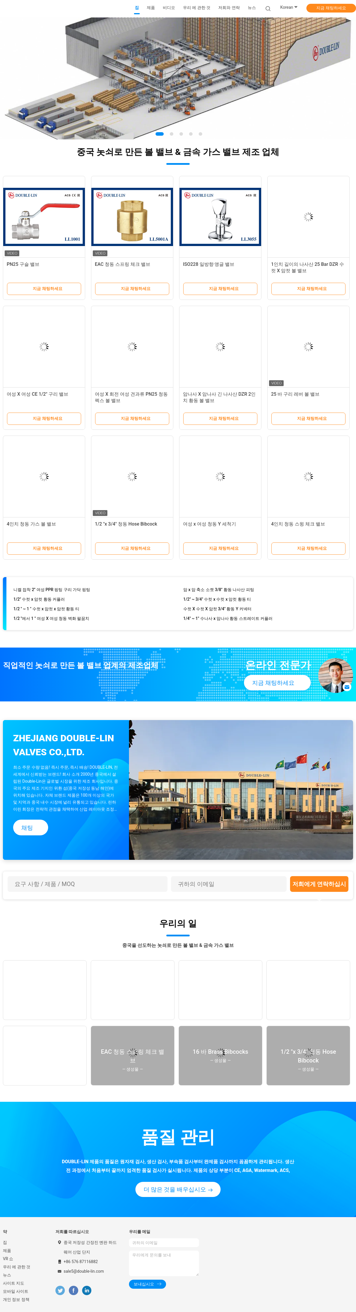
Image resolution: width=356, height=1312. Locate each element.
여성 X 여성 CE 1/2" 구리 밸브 (37, 394)
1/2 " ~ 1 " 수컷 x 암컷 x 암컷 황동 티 (46, 611)
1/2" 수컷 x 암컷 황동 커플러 (39, 601)
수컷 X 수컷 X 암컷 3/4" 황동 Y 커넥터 (217, 611)
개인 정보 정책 (16, 1299)
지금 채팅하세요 (331, 8)
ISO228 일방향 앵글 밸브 (208, 264)
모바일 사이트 (15, 1291)
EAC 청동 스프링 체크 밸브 (122, 264)
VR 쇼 (8, 1258)
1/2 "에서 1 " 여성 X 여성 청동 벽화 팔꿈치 (51, 620)
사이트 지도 (13, 1283)
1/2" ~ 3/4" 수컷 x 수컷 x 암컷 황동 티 (217, 601)
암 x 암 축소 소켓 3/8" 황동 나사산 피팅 (218, 591)
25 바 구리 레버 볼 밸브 (295, 394)
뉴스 (7, 1275)
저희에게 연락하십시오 (319, 886)
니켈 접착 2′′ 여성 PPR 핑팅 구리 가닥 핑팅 (51, 591)
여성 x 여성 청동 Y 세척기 (209, 524)
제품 (7, 1250)
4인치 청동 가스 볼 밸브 (31, 524)
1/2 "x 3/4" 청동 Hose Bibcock (126, 524)
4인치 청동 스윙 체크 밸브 (298, 524)
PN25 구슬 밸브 (23, 264)
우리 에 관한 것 (16, 1267)
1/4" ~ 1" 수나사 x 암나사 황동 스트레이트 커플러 (228, 620)
